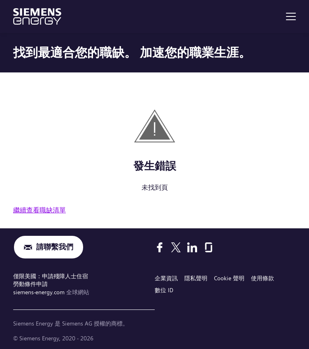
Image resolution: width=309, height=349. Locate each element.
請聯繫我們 (54, 247)
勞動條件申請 (30, 284)
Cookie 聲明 (229, 278)
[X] (176, 247)
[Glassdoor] (209, 247)
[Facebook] (160, 247)
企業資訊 (166, 278)
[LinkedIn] (192, 247)
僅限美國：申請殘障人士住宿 (50, 276)
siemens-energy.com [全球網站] (39, 292)
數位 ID (164, 290)
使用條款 (262, 278)
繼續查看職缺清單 (39, 210)
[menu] (291, 16)
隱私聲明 (195, 278)
